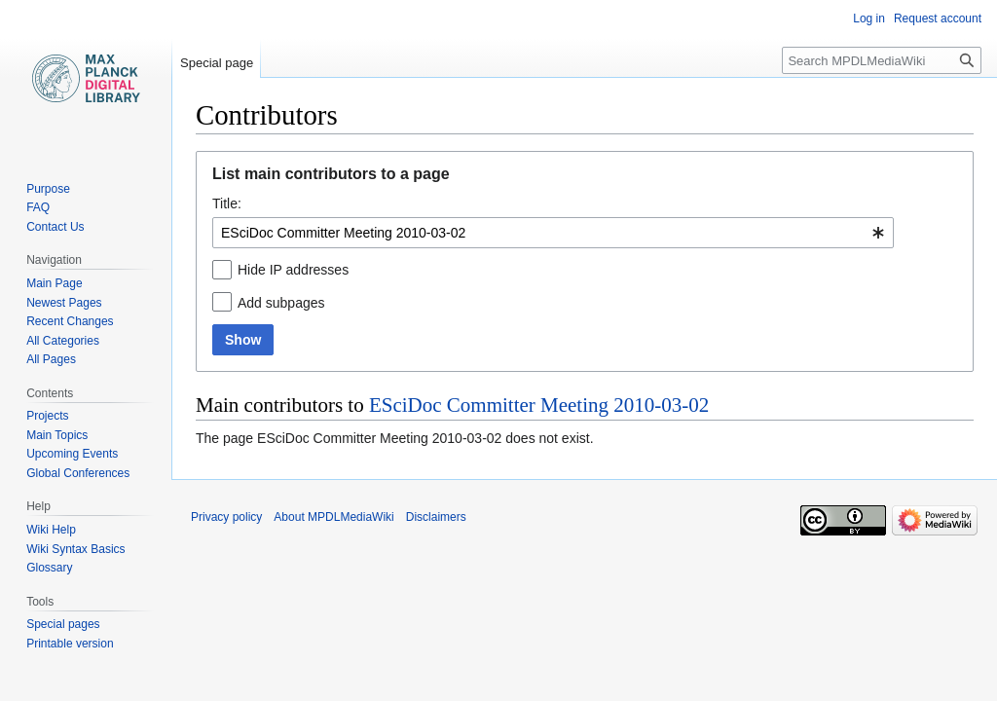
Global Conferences (77, 473)
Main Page (54, 283)
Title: (226, 203)
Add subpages (281, 303)
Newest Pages (63, 303)
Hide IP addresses (293, 269)
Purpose (48, 189)
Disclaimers (436, 517)
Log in (869, 18)
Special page (216, 62)
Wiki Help (51, 529)
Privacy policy (226, 517)
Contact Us (55, 227)
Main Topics (57, 435)
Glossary (49, 567)
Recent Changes (69, 321)
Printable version (69, 643)
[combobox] (553, 232)
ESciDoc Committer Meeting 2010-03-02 (539, 405)
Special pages (62, 624)
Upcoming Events (72, 454)
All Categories (62, 341)
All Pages (51, 359)
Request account (937, 18)
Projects (47, 416)
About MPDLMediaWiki (333, 517)
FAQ (38, 207)
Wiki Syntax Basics (75, 549)
